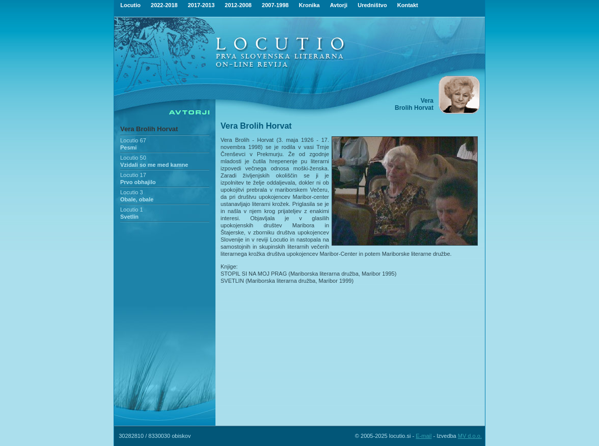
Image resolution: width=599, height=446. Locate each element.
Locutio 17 (133, 175)
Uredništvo (372, 5)
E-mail (423, 436)
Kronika (309, 5)
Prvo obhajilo (138, 182)
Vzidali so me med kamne (154, 165)
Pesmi (128, 147)
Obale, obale (136, 199)
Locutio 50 (133, 158)
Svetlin (129, 217)
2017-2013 (201, 5)
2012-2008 (238, 5)
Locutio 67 (133, 140)
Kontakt (407, 5)
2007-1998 (275, 5)
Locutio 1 (131, 209)
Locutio (130, 5)
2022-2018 (164, 5)
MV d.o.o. (470, 436)
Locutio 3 (131, 192)
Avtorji (338, 5)
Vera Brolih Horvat (149, 129)
